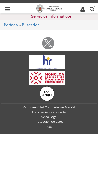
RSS (49, 126)
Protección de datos (49, 122)
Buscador (30, 25)
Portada (11, 25)
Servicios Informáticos (51, 16)
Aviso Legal (49, 117)
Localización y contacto (49, 112)
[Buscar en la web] (92, 8)
